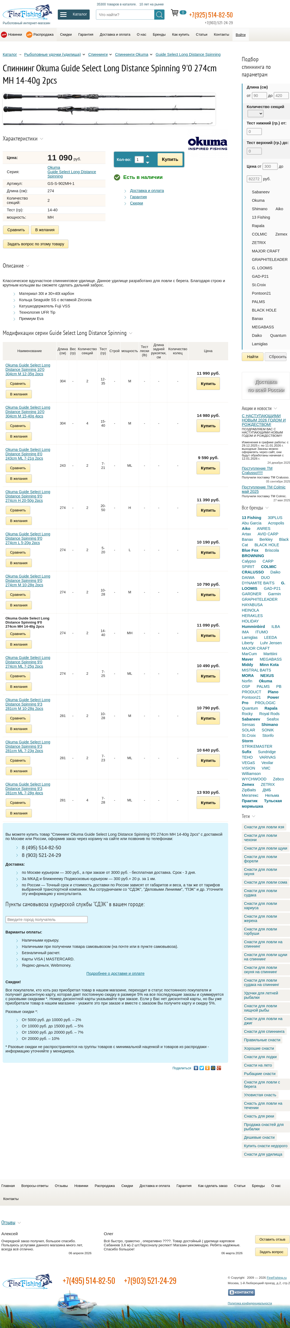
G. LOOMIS (262, 268)
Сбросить (277, 357)
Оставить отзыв (272, 1239)
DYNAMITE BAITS (258, 583)
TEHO (247, 757)
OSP (246, 686)
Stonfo (268, 735)
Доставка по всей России (266, 386)
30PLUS (275, 517)
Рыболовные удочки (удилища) (52, 54)
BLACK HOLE (264, 310)
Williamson (251, 773)
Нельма (272, 795)
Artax (246, 534)
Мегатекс (250, 795)
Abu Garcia (251, 523)
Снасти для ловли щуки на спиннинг (265, 957)
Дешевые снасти (259, 1137)
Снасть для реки (259, 1116)
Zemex (281, 234)
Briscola (272, 550)
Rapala (258, 226)
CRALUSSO (253, 572)
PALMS (258, 302)
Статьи (201, 34)
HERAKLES (252, 615)
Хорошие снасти (259, 1048)
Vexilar (267, 763)
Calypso (249, 561)
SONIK (268, 730)
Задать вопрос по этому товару (35, 243)
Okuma (258, 200)
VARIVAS (267, 757)
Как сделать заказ (213, 1186)
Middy (247, 665)
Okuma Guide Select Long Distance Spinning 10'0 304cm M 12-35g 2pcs (27, 367)
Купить (169, 159)
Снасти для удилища (263, 1154)
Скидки (66, 34)
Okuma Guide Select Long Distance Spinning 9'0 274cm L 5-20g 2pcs (27, 536)
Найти (252, 357)
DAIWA (248, 577)
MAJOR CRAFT (266, 251)
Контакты (221, 34)
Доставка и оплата (115, 34)
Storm (247, 741)
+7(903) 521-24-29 (150, 1280)
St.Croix (259, 285)
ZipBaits (249, 790)
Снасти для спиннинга (264, 1031)
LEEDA (270, 637)
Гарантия (85, 34)
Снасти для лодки (260, 1057)
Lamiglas (260, 344)
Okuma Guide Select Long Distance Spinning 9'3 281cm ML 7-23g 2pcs (27, 744)
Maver (247, 659)
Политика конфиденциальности (250, 1303)
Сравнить (16, 230)
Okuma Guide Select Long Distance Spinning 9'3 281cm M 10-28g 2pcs (27, 702)
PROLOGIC (265, 703)
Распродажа (44, 34)
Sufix (246, 752)
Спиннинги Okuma (131, 54)
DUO (265, 577)
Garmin (274, 594)
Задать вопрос (271, 1252)
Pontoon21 (261, 293)
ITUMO (261, 632)
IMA (245, 632)
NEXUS (267, 675)
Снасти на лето (258, 1065)
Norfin (247, 681)
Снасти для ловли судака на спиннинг (261, 982)
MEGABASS (263, 327)
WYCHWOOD (254, 779)
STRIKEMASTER (257, 746)
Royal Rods (269, 714)
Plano (273, 692)
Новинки (15, 34)
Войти (241, 35)
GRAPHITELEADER (270, 259)
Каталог (10, 54)
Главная (8, 1186)
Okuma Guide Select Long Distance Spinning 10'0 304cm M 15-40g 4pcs (27, 409)
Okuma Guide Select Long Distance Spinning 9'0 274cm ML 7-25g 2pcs (27, 660)
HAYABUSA (252, 605)
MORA (248, 675)
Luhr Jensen (271, 643)
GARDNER (251, 594)
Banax (257, 318)
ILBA (275, 626)
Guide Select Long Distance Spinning (188, 54)
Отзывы (61, 1186)
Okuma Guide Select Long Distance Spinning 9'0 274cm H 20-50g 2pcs (27, 494)
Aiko (279, 209)
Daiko (257, 335)
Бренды (159, 34)
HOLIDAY (250, 621)
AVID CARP (268, 534)
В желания (45, 230)
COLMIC (259, 234)
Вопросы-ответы (34, 1186)
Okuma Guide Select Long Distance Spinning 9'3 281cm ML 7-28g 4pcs (27, 786)
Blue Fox (250, 550)
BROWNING (253, 556)
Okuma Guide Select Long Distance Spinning (72, 171)
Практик (249, 801)
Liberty (247, 643)
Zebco (278, 779)
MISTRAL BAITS (256, 670)
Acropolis (276, 523)
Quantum (278, 335)
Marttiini (270, 654)
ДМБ (266, 790)
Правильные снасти (262, 1040)
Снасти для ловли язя (264, 827)
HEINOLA (250, 610)
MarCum (249, 654)
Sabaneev (261, 192)
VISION (248, 768)
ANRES (263, 528)
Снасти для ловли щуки (265, 848)
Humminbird (253, 626)
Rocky (247, 714)
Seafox (273, 719)
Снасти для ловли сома (265, 882)
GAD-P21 (260, 276)
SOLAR (248, 730)
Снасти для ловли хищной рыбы (260, 1008)
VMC (266, 768)
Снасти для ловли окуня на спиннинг (260, 969)
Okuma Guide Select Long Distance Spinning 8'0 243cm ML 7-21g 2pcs (27, 452)
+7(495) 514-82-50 (89, 1280)
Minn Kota (269, 665)
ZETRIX (259, 242)
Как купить (180, 34)
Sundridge (267, 752)
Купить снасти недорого (265, 1146)
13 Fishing (261, 217)
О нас (141, 34)
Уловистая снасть (260, 1095)
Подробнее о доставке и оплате (115, 971)
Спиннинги (98, 54)
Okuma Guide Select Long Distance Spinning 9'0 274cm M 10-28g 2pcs (27, 578)
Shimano (259, 209)
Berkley (266, 539)
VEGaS (248, 763)
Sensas (248, 724)
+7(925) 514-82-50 (215, 14)
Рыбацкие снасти (259, 1073)
